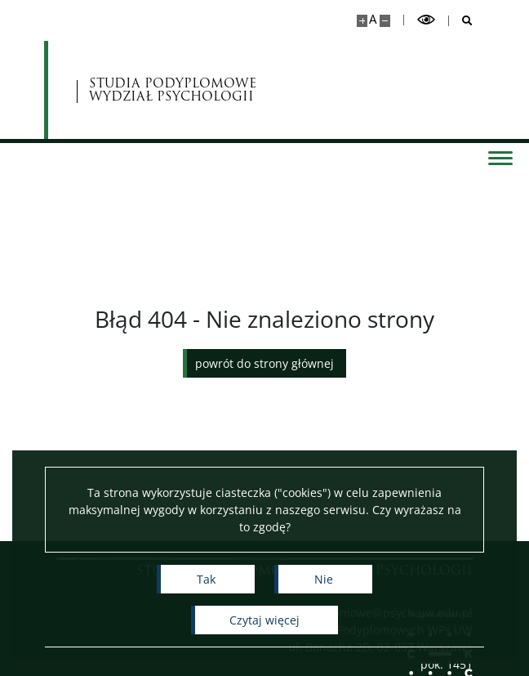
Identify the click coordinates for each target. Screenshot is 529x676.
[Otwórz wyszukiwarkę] (461, 21)
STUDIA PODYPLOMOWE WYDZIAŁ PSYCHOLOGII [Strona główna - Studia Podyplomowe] (172, 90)
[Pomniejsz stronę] (385, 21)
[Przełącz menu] (500, 157)
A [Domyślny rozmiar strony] (372, 19)
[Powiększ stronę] (362, 21)
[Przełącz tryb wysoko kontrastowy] (426, 20)
